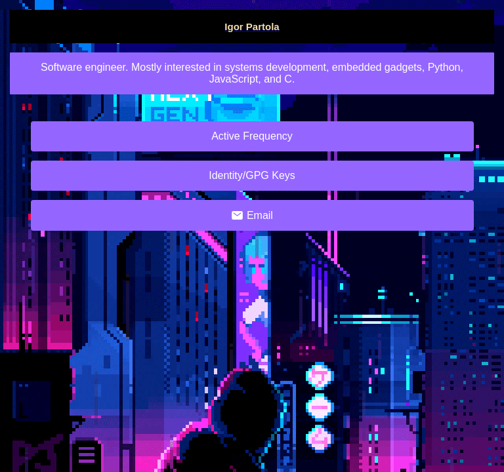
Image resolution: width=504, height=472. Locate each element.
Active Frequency (252, 136)
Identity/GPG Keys (252, 175)
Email (252, 215)
